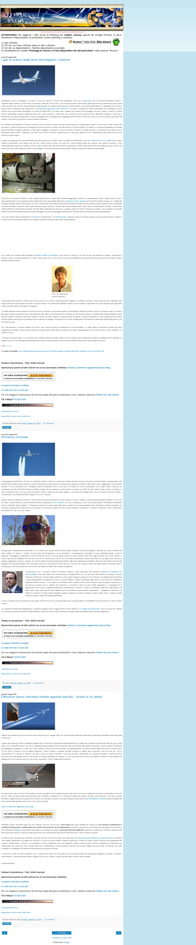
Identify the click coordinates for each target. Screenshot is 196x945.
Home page (62, 933)
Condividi (7, 427)
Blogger (66, 942)
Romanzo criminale (14, 437)
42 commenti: (48, 423)
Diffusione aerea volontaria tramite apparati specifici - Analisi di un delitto (51, 696)
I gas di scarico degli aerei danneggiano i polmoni (35, 59)
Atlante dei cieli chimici (107, 395)
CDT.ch (9, 346)
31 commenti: (38, 683)
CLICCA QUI (20, 399)
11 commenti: (49, 919)
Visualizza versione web (61, 938)
